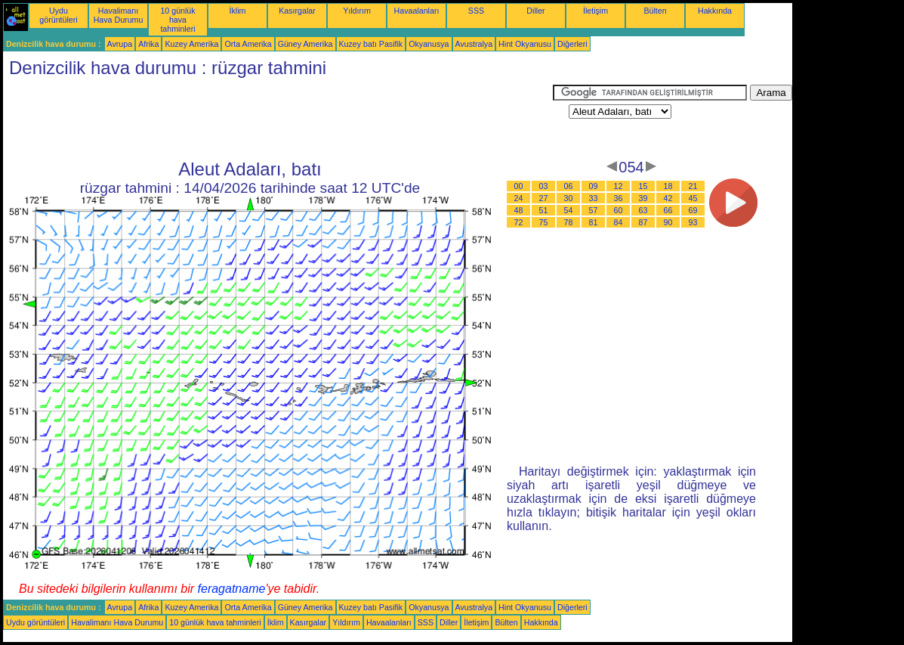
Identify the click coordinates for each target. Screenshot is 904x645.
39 (643, 198)
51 (543, 210)
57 (593, 210)
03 (543, 186)
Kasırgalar (297, 10)
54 (568, 210)
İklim (238, 10)
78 (568, 222)
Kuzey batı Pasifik (371, 43)
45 (693, 198)
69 (693, 210)
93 (693, 222)
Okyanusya (429, 43)
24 (518, 198)
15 (643, 186)
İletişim (595, 10)
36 (618, 198)
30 (568, 198)
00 (518, 186)
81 (593, 222)
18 (668, 186)
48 (518, 210)
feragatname (232, 588)
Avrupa (120, 43)
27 (543, 198)
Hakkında (715, 10)
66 (668, 210)
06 (568, 186)
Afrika (148, 43)
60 (618, 210)
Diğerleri (572, 43)
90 (668, 222)
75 (543, 222)
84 (618, 222)
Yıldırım (357, 10)
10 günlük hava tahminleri (177, 19)
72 (518, 222)
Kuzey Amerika (191, 43)
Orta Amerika (247, 43)
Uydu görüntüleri (58, 15)
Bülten (654, 10)
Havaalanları (417, 10)
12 (618, 186)
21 (693, 186)
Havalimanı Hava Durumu (118, 15)
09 (593, 186)
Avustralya (474, 43)
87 (643, 222)
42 (668, 198)
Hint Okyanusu (524, 43)
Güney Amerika (305, 43)
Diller (535, 10)
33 (593, 198)
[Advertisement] (278, 119)
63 (643, 210)
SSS (476, 10)
